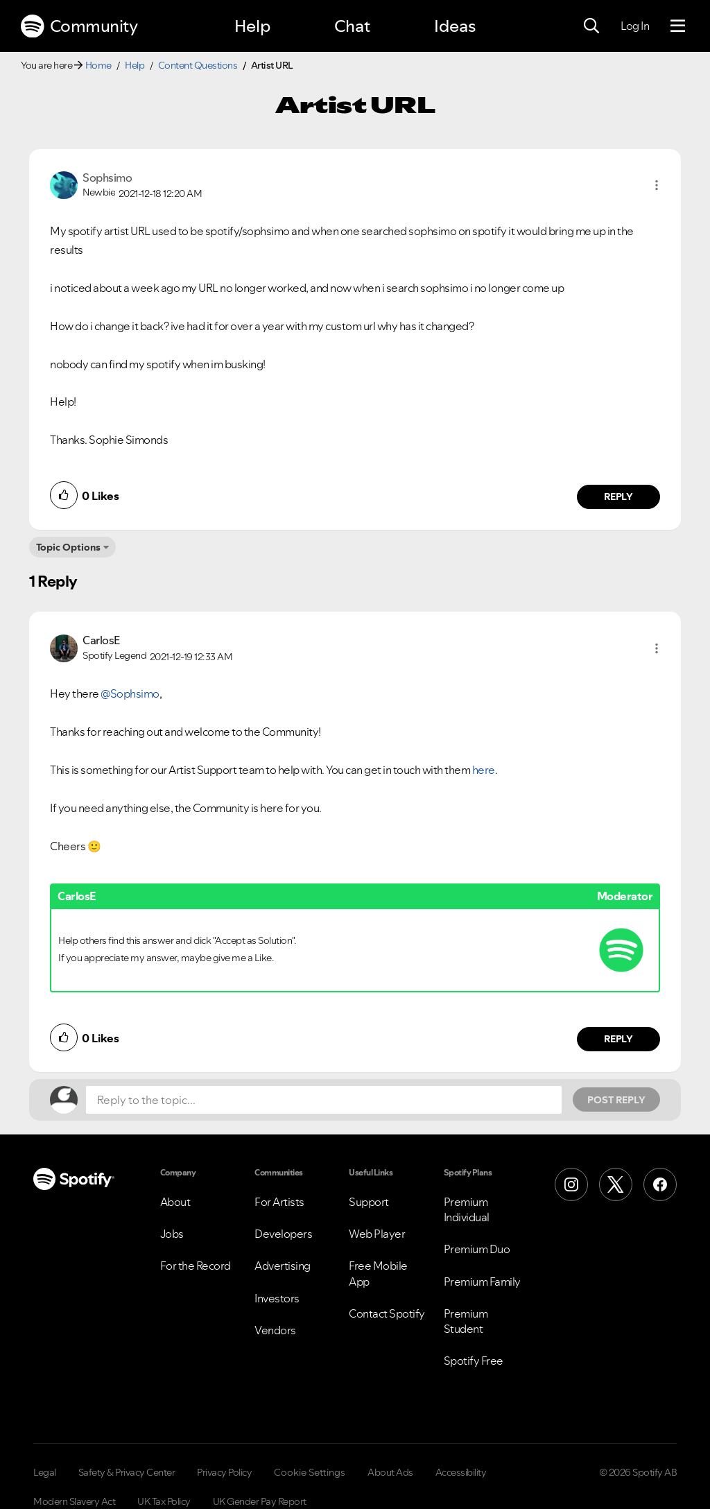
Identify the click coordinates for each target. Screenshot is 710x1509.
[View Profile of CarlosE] (101, 640)
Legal (44, 1472)
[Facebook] (660, 1184)
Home (98, 65)
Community (79, 26)
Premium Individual (467, 1209)
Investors (277, 1298)
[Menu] (677, 26)
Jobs (172, 1233)
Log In (635, 25)
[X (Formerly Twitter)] (615, 1184)
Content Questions (198, 65)
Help (252, 26)
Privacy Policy (224, 1472)
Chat (352, 26)
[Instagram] (571, 1184)
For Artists (279, 1201)
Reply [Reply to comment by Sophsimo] (619, 496)
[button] (656, 185)
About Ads (390, 1472)
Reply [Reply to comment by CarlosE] (619, 1039)
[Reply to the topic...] (324, 1100)
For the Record (195, 1265)
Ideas (455, 26)
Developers (283, 1233)
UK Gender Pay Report (259, 1501)
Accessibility (461, 1472)
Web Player (377, 1233)
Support (369, 1201)
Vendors (275, 1330)
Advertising (282, 1265)
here (483, 769)
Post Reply (616, 1100)
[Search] (591, 26)
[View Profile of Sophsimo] (107, 177)
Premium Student (466, 1321)
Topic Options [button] (68, 547)
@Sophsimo (130, 693)
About (175, 1201)
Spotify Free (473, 1360)
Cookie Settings (309, 1472)
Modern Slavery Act (74, 1501)
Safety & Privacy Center (126, 1472)
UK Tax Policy (164, 1501)
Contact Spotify (387, 1313)
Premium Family (482, 1281)
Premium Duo (477, 1249)
